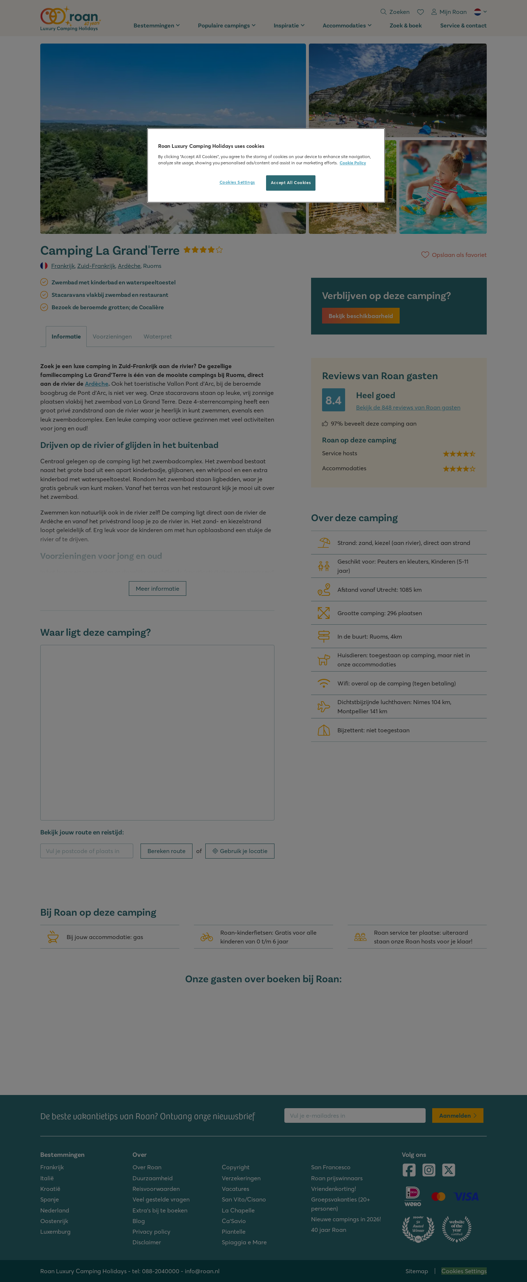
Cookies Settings (237, 182)
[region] (266, 165)
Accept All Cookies (291, 182)
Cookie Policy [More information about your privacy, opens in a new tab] (353, 162)
